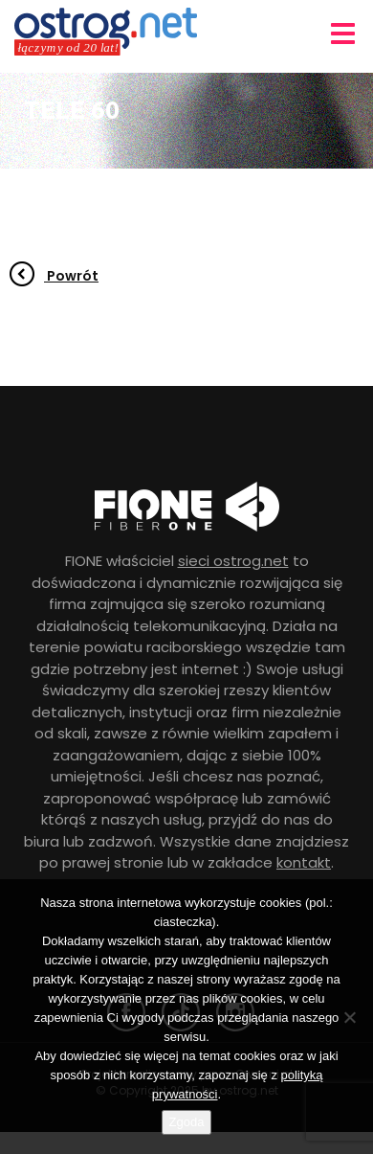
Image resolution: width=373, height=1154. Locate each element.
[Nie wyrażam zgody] (349, 1017)
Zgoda (187, 1122)
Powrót (54, 275)
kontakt (303, 862)
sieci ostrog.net (233, 561)
